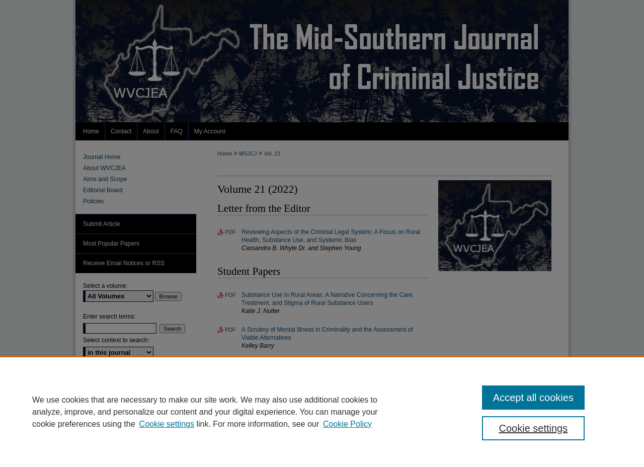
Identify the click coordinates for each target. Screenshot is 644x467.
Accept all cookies (533, 397)
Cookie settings (166, 424)
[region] (322, 411)
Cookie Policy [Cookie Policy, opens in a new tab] (347, 424)
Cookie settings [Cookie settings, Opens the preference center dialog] (533, 428)
